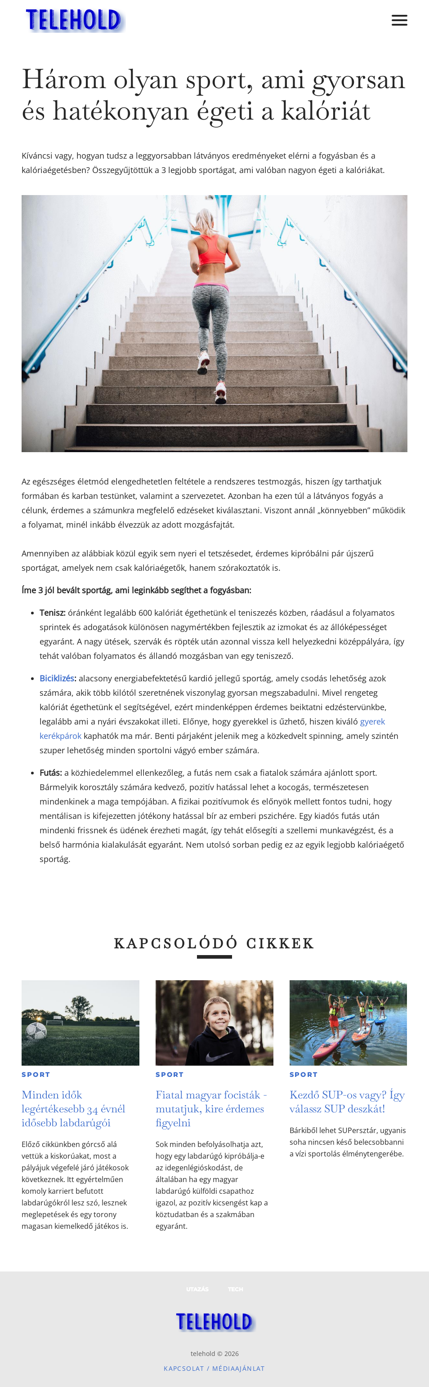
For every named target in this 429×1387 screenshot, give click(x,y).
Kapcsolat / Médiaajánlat (214, 1368)
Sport (36, 1075)
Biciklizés (57, 678)
